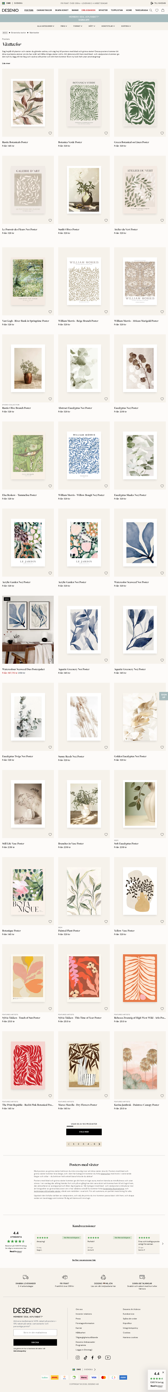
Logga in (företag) (84, 1350)
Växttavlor (34, 33)
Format (77, 26)
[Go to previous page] (68, 1144)
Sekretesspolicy (19, 1351)
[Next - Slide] (163, 1243)
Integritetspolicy (130, 1328)
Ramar (75, 10)
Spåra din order (130, 1319)
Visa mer (84, 1132)
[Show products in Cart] (163, 10)
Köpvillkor (127, 1323)
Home (129, 10)
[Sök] (151, 10)
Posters (28, 10)
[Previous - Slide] (31, 1243)
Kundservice (128, 1314)
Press (78, 1319)
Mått (92, 26)
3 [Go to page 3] (83, 1144)
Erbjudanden (88, 10)
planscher (105, 1174)
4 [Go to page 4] (88, 1144)
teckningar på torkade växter (47, 1191)
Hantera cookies (130, 1337)
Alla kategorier (45, 26)
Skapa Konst (62, 10)
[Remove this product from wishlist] (50, 133)
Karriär (79, 1328)
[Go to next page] (99, 1144)
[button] (157, 1380)
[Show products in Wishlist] (157, 10)
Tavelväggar (142, 10)
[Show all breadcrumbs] (5, 32)
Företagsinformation (85, 1323)
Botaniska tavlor (18, 33)
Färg (64, 26)
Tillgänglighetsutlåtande (87, 1337)
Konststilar (108, 26)
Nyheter (103, 10)
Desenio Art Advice (131, 1309)
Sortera (126, 26)
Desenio (92, 1384)
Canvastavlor (44, 10)
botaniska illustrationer (113, 1189)
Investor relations (84, 1314)
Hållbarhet (80, 1333)
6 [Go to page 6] (94, 1144)
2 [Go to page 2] (78, 1144)
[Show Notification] (163, 696)
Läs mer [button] (6, 63)
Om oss (79, 1309)
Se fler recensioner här (84, 1260)
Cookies (126, 1333)
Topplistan (117, 10)
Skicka (35, 1342)
